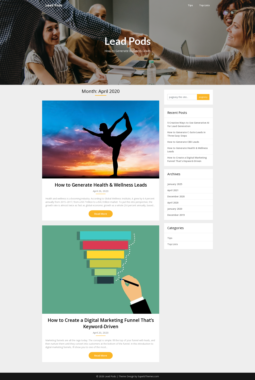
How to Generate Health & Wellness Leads (101, 185)
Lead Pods (53, 5)
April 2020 (172, 202)
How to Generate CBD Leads (183, 141)
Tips (190, 5)
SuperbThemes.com (148, 376)
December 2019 (176, 214)
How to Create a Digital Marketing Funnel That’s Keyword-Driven (101, 323)
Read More (100, 213)
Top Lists (204, 5)
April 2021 (172, 190)
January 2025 (174, 184)
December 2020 (176, 196)
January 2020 (174, 208)
